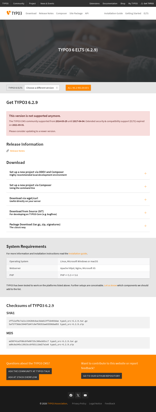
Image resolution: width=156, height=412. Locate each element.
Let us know (110, 285)
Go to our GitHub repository (101, 375)
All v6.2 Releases (78, 87)
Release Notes (17, 150)
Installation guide (78, 253)
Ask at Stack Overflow (22, 377)
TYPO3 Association (57, 403)
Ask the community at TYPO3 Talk (29, 371)
